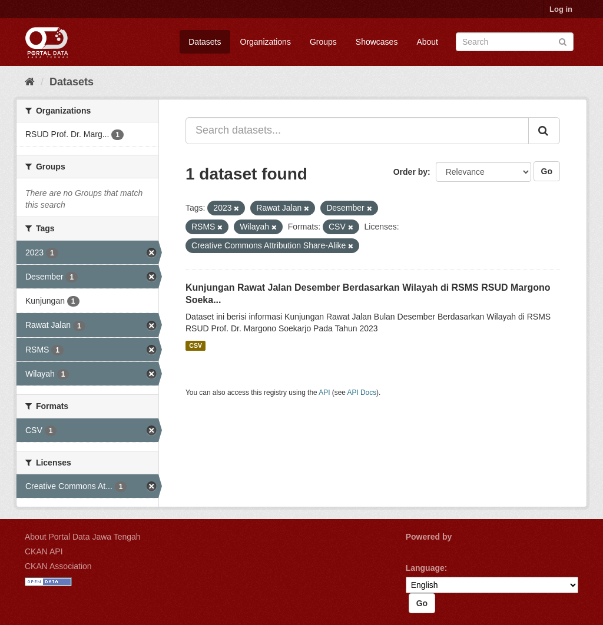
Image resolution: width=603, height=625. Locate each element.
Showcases (377, 41)
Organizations (265, 41)
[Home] (30, 82)
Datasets (204, 41)
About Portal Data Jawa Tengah (83, 536)
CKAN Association (58, 566)
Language (425, 568)
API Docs (362, 392)
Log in (560, 9)
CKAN (426, 550)
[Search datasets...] (357, 130)
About (427, 41)
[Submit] (563, 41)
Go (546, 171)
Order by (410, 172)
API (324, 392)
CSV (195, 345)
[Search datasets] (515, 41)
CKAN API (44, 551)
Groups (323, 41)
